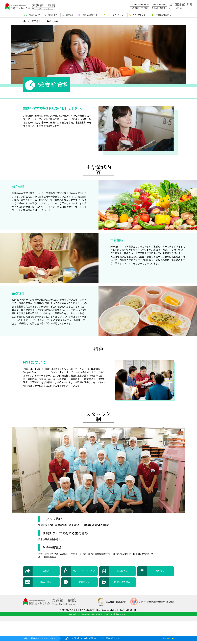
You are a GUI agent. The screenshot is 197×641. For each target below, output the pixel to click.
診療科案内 (53, 15)
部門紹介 (70, 15)
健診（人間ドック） (90, 15)
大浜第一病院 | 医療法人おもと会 (31, 6)
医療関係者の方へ (163, 15)
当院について (34, 15)
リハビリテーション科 (116, 15)
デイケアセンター (139, 15)
